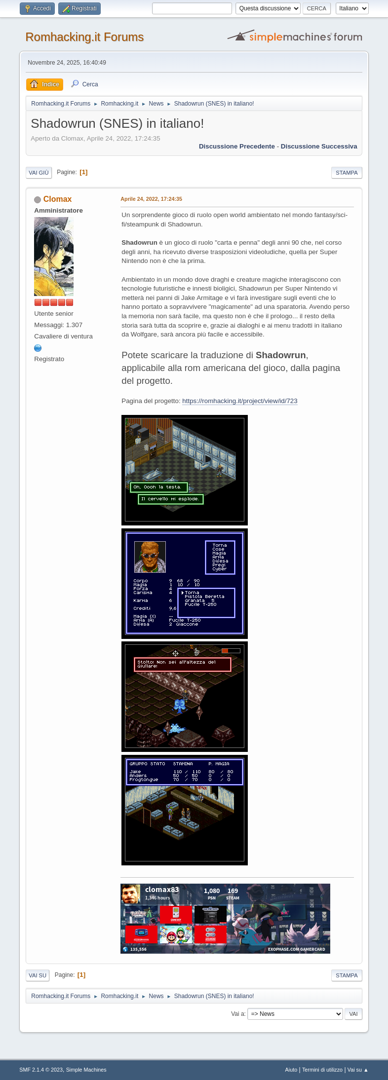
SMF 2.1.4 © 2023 (41, 1070)
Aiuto (291, 1070)
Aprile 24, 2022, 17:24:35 (151, 199)
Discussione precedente (237, 146)
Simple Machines (86, 1070)
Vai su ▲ (358, 1070)
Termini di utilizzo (322, 1070)
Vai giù (38, 173)
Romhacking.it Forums (84, 36)
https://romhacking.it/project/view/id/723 (239, 401)
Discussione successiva (319, 146)
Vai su (37, 975)
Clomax (57, 199)
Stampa (346, 173)
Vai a (237, 1013)
